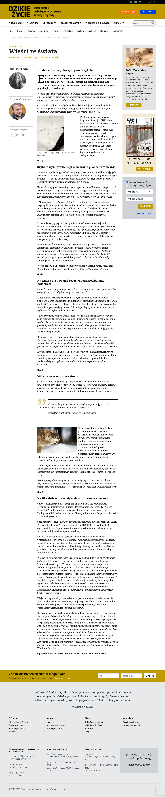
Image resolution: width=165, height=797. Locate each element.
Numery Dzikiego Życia (140, 182)
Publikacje (89, 728)
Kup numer (144, 169)
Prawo (55, 31)
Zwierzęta (43, 31)
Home (20, 38)
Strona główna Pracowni (19, 722)
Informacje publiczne (18, 728)
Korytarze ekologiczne (56, 725)
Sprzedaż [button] (48, 23)
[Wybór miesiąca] (139, 199)
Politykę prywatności (61, 678)
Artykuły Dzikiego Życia (140, 185)
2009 (35, 38)
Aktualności (15, 23)
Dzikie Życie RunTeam (94, 725)
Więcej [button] (118, 23)
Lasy (49, 722)
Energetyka (68, 31)
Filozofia (31, 31)
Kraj (11, 31)
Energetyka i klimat (55, 728)
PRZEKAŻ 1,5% (128, 12)
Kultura (80, 31)
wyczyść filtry (144, 213)
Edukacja (92, 31)
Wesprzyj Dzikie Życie (97, 23)
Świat (19, 31)
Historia (104, 31)
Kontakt (12, 732)
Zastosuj (145, 206)
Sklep (87, 732)
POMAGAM (133, 105)
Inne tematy (117, 31)
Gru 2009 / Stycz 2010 (46, 38)
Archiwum (32, 23)
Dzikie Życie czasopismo (95, 722)
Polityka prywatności (131, 725)
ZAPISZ (150, 676)
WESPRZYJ (148, 12)
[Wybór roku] (139, 191)
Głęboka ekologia (16, 725)
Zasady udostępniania (131, 722)
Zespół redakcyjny (70, 23)
